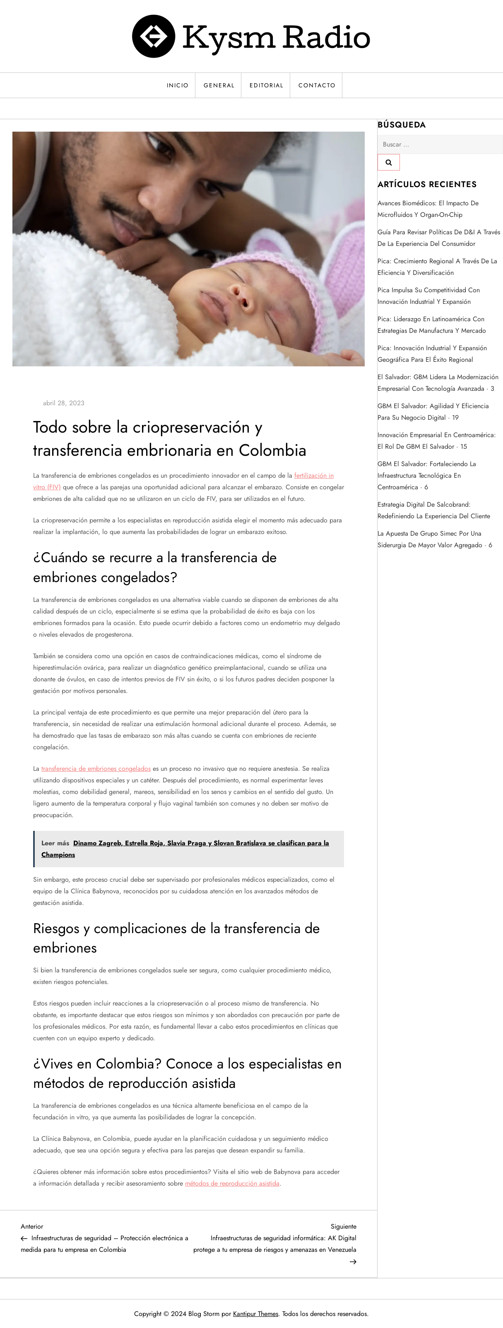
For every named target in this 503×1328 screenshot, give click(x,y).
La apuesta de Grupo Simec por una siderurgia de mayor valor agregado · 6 (435, 539)
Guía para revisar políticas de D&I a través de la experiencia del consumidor (439, 237)
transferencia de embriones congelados (96, 768)
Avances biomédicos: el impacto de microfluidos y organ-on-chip (428, 208)
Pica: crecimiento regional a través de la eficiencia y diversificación (437, 266)
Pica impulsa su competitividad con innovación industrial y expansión (429, 295)
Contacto (317, 85)
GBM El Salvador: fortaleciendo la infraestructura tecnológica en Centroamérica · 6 (427, 475)
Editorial (267, 85)
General (219, 85)
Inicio (178, 85)
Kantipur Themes (255, 1313)
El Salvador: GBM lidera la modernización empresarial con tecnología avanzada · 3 (438, 382)
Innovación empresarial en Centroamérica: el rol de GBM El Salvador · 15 (437, 440)
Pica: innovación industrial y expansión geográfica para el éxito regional (432, 353)
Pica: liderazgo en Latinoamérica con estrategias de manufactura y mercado (432, 324)
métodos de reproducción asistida (232, 1183)
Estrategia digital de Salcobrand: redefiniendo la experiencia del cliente (434, 510)
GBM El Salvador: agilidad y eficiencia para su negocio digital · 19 (433, 411)
